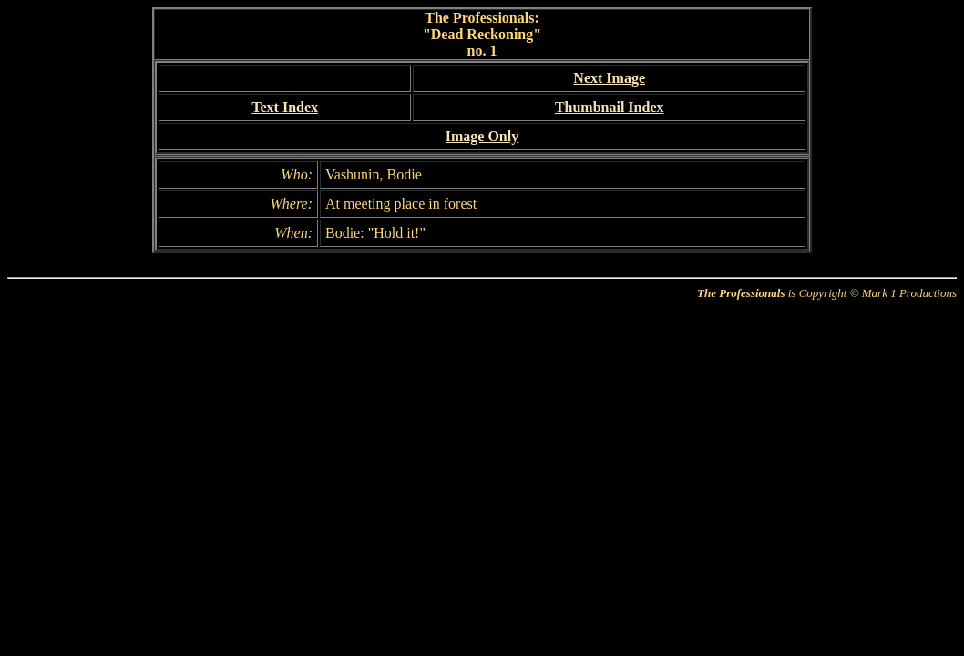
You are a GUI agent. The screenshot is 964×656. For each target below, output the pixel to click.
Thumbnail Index (609, 107)
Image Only (482, 136)
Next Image (609, 78)
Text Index (284, 107)
